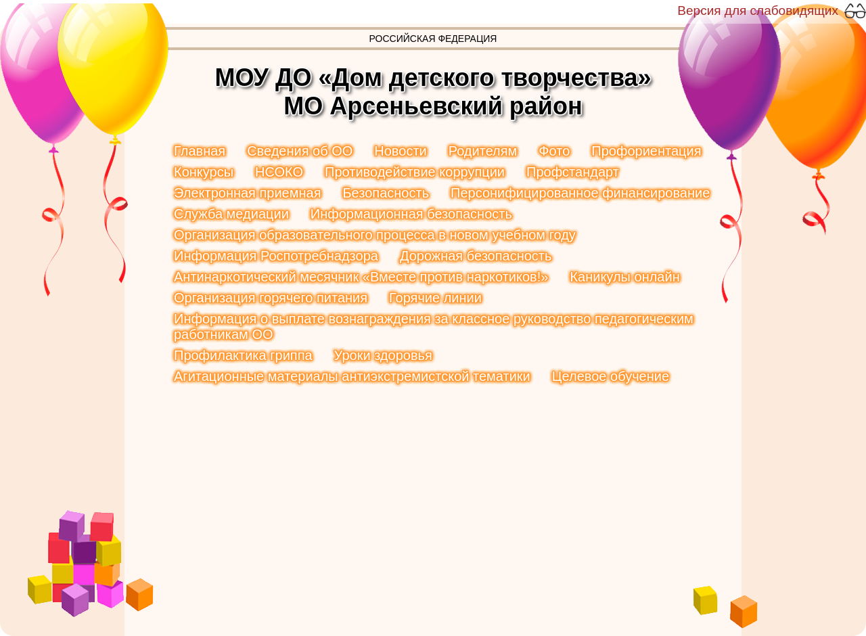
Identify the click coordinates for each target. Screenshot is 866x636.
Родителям (483, 150)
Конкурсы (203, 171)
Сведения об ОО (299, 150)
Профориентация (646, 150)
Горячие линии (435, 297)
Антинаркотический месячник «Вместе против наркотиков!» (361, 276)
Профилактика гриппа (243, 355)
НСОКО (279, 171)
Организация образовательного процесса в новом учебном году (375, 234)
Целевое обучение (610, 376)
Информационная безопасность (411, 213)
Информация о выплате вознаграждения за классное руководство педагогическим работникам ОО (433, 326)
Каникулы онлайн (624, 276)
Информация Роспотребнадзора (276, 255)
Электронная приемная (247, 192)
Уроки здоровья (383, 355)
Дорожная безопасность (476, 255)
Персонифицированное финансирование (580, 192)
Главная (199, 150)
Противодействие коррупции (415, 171)
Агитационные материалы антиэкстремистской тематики (352, 376)
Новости (400, 150)
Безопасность (385, 192)
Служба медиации (231, 213)
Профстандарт (572, 171)
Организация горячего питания (270, 297)
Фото (554, 150)
